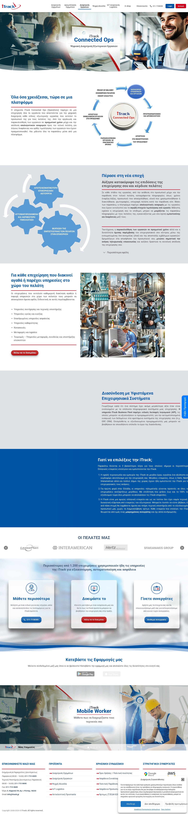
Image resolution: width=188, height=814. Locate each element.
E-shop (128, 6)
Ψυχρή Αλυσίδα (99, 6)
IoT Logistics (57, 789)
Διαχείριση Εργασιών (84, 6)
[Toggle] (104, 252)
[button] (182, 779)
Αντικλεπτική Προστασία (63, 794)
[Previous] (6, 717)
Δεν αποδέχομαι (152, 804)
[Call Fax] (12, 787)
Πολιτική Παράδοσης (108, 784)
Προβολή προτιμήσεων (174, 804)
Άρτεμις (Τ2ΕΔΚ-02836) (109, 794)
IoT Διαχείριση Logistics (113, 6)
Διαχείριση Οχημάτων (56, 6)
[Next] (182, 717)
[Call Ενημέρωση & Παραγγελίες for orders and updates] (31, 776)
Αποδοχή (131, 804)
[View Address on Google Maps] (21, 791)
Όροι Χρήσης (166, 809)
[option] (29, 547)
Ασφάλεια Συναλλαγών (109, 778)
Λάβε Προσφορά (184, 407)
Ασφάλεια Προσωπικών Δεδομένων (147, 809)
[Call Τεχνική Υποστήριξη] (20, 783)
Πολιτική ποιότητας (122, 773)
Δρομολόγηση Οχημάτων (70, 6)
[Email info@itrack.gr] (13, 794)
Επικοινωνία (142, 6)
